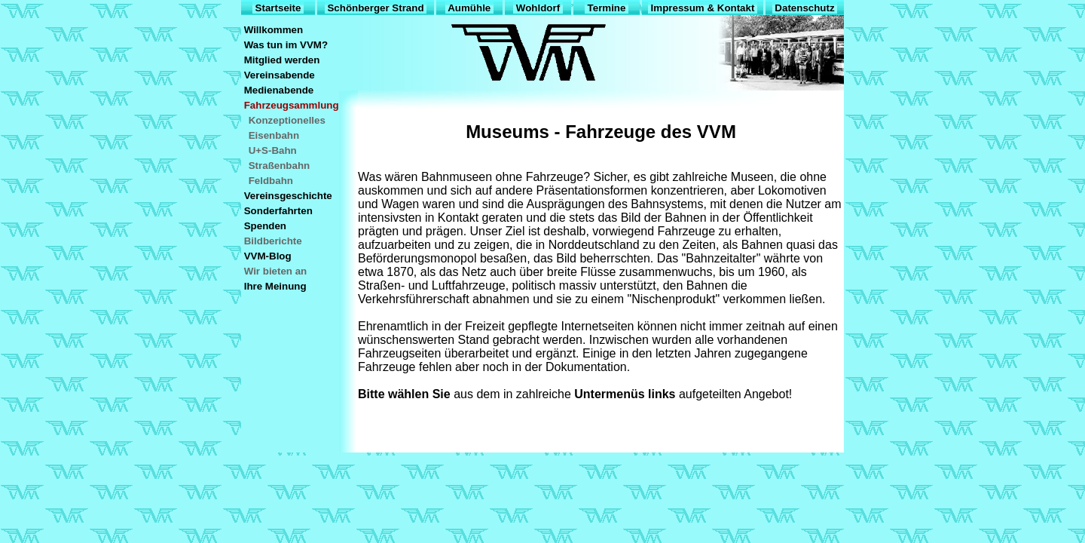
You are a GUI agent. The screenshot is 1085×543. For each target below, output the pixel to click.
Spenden (265, 226)
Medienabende (278, 90)
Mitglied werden (281, 60)
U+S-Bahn (272, 150)
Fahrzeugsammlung (291, 105)
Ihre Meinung (275, 286)
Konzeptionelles (287, 120)
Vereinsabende (279, 75)
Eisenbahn (274, 135)
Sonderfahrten (278, 210)
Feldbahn (271, 180)
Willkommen (273, 29)
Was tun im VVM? (286, 45)
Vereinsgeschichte (288, 195)
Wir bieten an (275, 271)
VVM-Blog (267, 256)
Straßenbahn (279, 165)
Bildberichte (272, 241)
